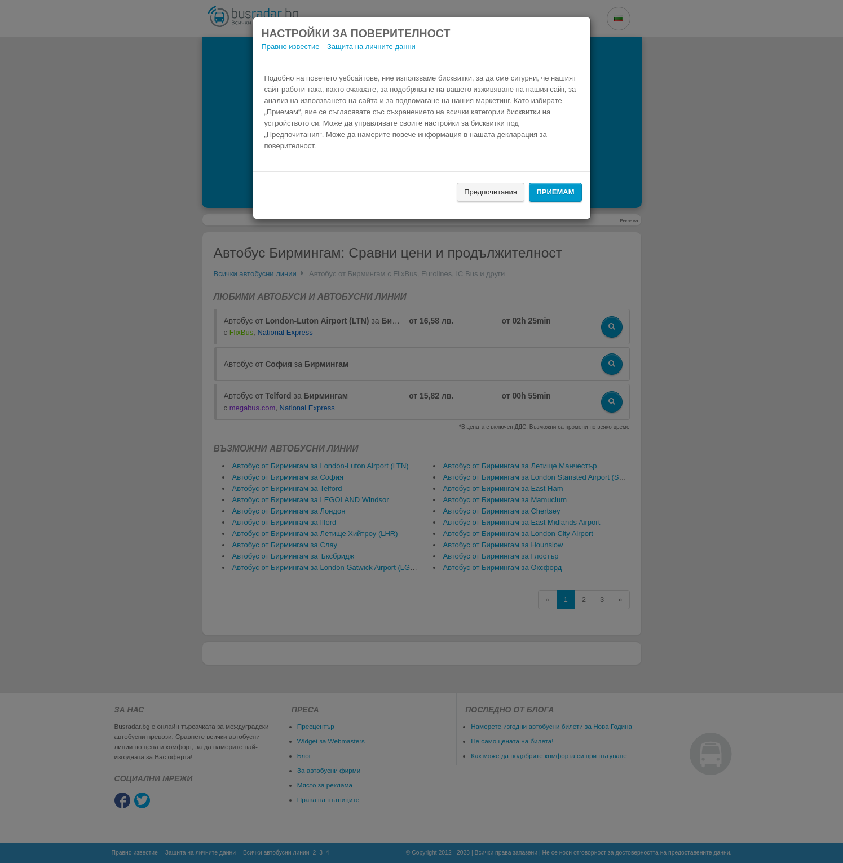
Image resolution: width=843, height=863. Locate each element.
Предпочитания (490, 192)
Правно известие (291, 46)
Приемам (555, 192)
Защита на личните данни (371, 46)
